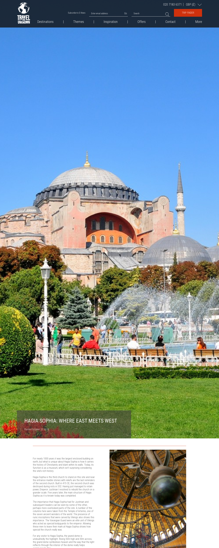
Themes (78, 21)
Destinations (45, 21)
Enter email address (99, 13)
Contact (170, 21)
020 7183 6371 (172, 4)
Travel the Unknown (23, 13)
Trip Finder (188, 12)
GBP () (191, 4)
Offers (141, 21)
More (198, 21)
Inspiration (111, 21)
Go (125, 13)
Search (136, 13)
